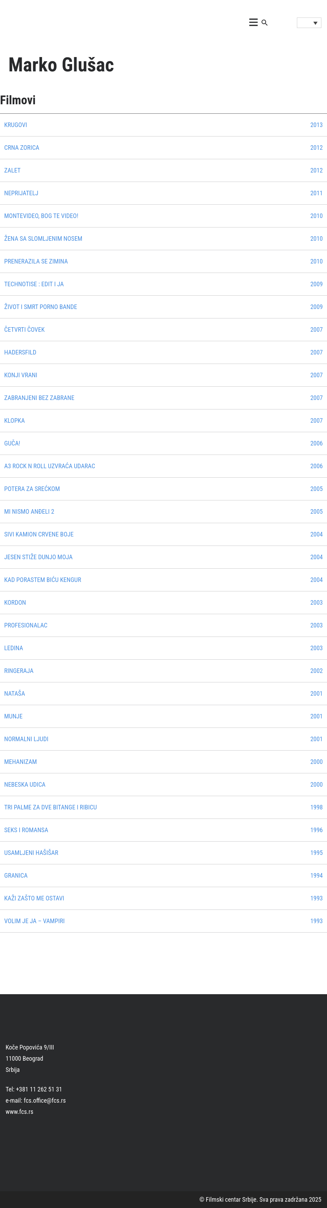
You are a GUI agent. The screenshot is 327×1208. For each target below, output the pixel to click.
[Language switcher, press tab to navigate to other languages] (309, 22)
